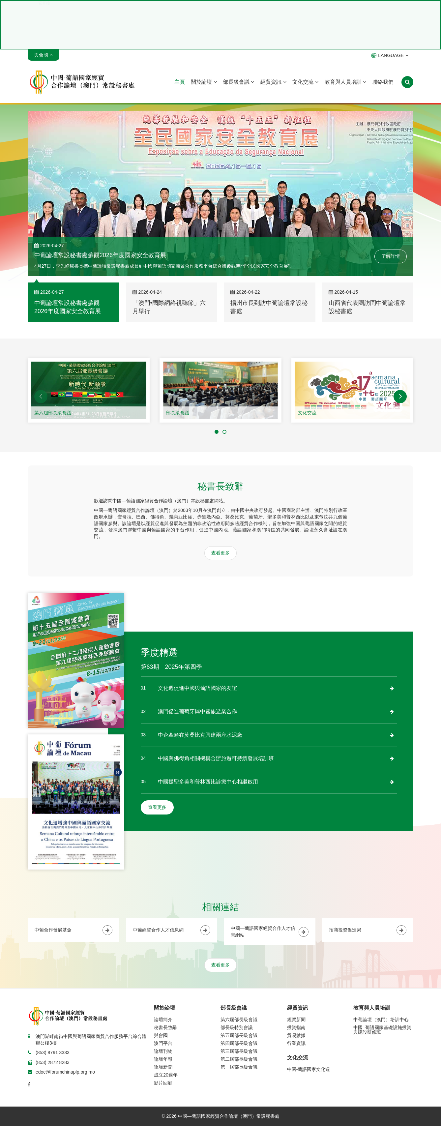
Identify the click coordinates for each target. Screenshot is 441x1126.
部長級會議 (238, 82)
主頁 (179, 82)
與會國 (161, 1035)
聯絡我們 (383, 82)
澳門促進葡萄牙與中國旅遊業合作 (197, 711)
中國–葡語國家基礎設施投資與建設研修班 (382, 1030)
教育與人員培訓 (345, 82)
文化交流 (305, 82)
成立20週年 (166, 1075)
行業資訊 (296, 1043)
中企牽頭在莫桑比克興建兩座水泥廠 (200, 735)
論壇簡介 (163, 1019)
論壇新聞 (163, 1067)
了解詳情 (390, 256)
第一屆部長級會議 (238, 1067)
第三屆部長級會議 (238, 1051)
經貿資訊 (273, 82)
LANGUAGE (389, 55)
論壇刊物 (163, 1051)
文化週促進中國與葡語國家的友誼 (197, 688)
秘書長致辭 (165, 1027)
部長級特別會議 (236, 1027)
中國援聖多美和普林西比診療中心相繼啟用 (208, 782)
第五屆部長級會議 (238, 1035)
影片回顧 (163, 1082)
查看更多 (220, 552)
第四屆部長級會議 (238, 1043)
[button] (40, 396)
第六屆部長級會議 (52, 412)
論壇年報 (163, 1059)
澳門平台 (163, 1043)
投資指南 (296, 1027)
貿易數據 (296, 1035)
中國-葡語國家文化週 (308, 1069)
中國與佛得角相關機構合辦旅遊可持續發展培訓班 (216, 758)
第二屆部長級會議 (238, 1059)
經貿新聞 (296, 1019)
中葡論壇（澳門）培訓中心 (381, 1019)
